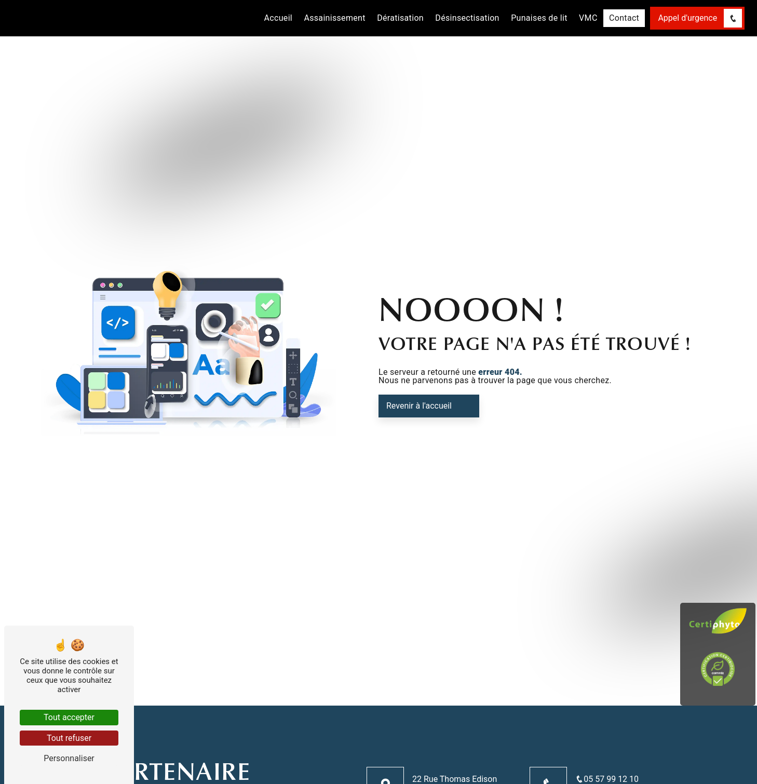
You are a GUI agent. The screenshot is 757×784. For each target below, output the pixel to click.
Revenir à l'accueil (419, 406)
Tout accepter (69, 717)
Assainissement (334, 18)
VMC (588, 18)
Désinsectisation (467, 18)
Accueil (278, 18)
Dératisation (400, 18)
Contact (624, 18)
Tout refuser (69, 738)
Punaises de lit (539, 18)
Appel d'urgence (700, 18)
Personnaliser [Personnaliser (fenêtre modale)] (69, 758)
